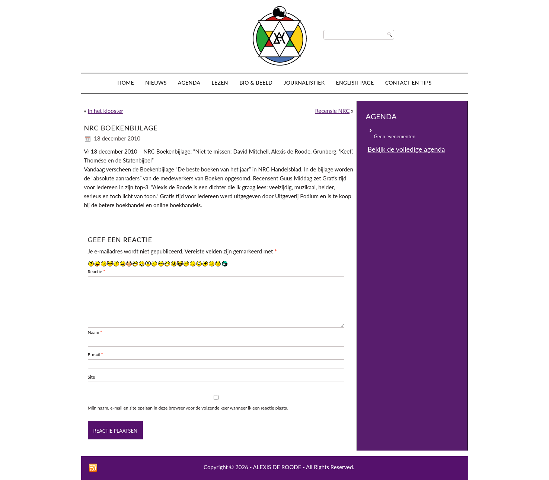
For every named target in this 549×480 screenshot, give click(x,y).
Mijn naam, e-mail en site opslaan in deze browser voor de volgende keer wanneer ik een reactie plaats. (188, 408)
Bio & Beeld (255, 82)
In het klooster (105, 110)
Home (126, 82)
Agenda (189, 82)
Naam (95, 332)
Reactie (96, 271)
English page (355, 82)
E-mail (95, 354)
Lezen (219, 82)
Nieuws (156, 82)
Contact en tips (408, 82)
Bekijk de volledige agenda (406, 149)
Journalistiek (304, 82)
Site (91, 377)
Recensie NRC (332, 110)
